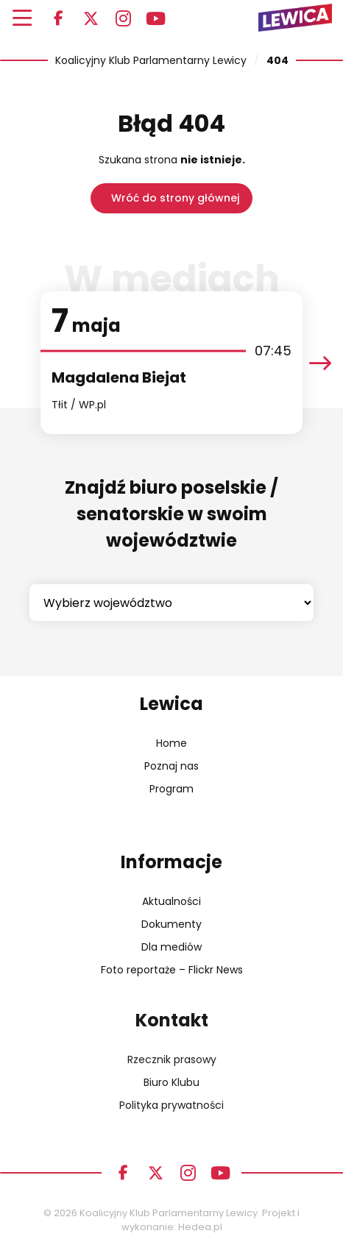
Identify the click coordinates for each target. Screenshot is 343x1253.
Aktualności (171, 901)
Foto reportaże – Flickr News (172, 969)
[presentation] (320, 363)
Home (171, 743)
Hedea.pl (200, 1227)
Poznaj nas (171, 766)
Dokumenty (171, 924)
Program (171, 788)
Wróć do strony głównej (175, 198)
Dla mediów (171, 947)
